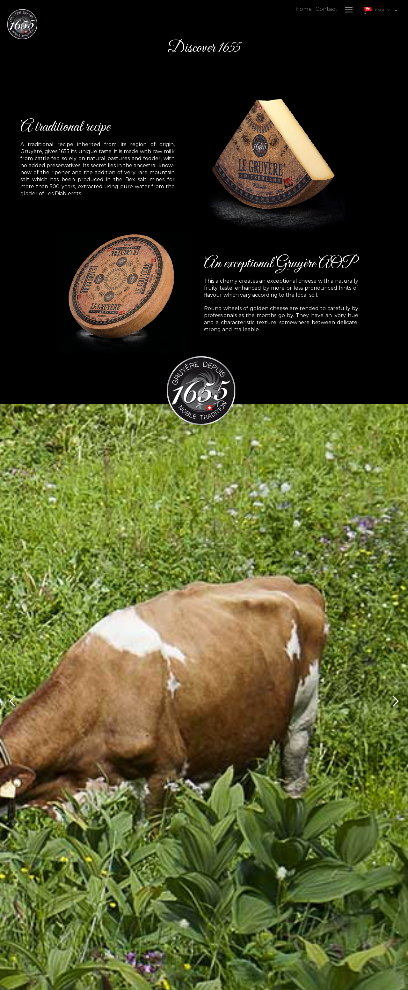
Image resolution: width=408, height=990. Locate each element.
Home (303, 9)
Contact (326, 9)
